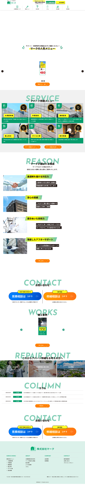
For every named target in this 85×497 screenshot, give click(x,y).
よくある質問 (28, 477)
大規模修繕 (10, 474)
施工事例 (27, 476)
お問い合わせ (67, 474)
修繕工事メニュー (10, 472)
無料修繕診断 (67, 472)
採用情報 (47, 474)
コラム (27, 479)
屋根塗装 (10, 477)
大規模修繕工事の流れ (30, 472)
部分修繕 (10, 483)
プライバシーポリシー (68, 476)
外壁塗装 (10, 476)
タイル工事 (10, 481)
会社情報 (47, 472)
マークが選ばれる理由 (30, 474)
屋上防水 (10, 479)
